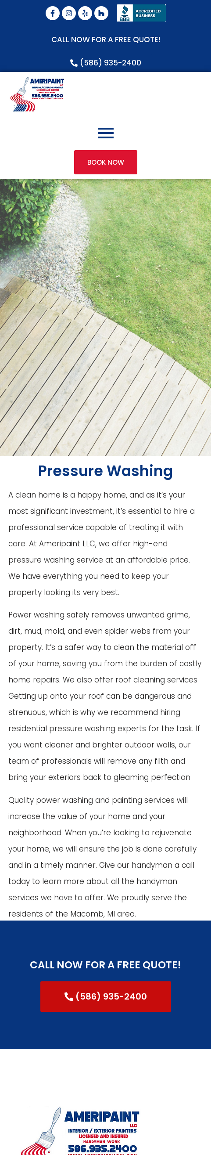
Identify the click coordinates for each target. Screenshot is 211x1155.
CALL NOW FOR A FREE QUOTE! (105, 39)
